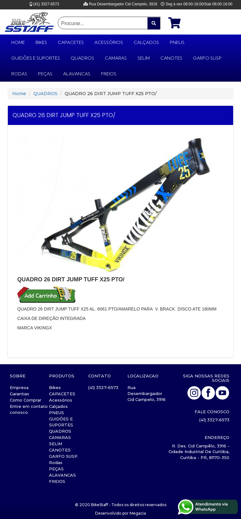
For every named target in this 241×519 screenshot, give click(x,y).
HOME (18, 42)
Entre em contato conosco (29, 409)
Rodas (19, 74)
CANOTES (171, 58)
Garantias (19, 393)
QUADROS (82, 58)
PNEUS (177, 42)
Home (19, 93)
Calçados (146, 42)
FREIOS (108, 74)
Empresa (19, 387)
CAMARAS (116, 58)
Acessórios (108, 42)
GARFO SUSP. (207, 58)
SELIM (143, 58)
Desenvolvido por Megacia (120, 513)
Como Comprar (25, 400)
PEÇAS (45, 74)
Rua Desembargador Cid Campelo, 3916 (146, 393)
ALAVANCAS (76, 74)
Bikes (41, 42)
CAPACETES (71, 42)
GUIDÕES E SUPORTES (35, 58)
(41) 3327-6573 (103, 387)
